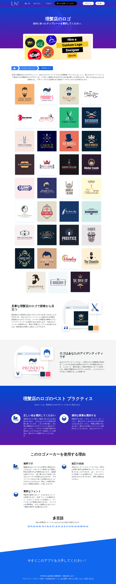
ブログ (48, 3)
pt (53, 526)
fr (31, 526)
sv (87, 526)
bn (81, 526)
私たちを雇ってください (65, 3)
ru (40, 526)
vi (67, 526)
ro (84, 526)
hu (75, 526)
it (45, 526)
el (51, 526)
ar (78, 526)
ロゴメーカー (97, 77)
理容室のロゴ (46, 68)
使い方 (27, 3)
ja (99, 3)
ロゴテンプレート (28, 68)
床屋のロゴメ (28, 467)
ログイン (88, 3)
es (37, 526)
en (29, 526)
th (69, 526)
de (34, 526)
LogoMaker (50, 576)
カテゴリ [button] (37, 3)
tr (43, 526)
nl (48, 526)
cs (62, 526)
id (64, 526)
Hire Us (72, 55)
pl (59, 526)
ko (72, 526)
